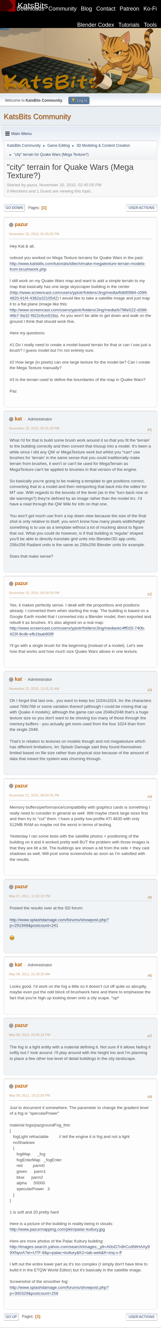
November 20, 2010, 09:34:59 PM (34, 593)
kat (18, 418)
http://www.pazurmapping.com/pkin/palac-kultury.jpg (57, 1229)
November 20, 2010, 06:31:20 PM (34, 428)
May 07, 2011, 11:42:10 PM (29, 896)
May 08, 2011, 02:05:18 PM (29, 1035)
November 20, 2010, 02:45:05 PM (34, 234)
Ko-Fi (150, 9)
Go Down (14, 208)
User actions (141, 208)
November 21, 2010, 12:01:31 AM (34, 688)
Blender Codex (95, 25)
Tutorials (129, 25)
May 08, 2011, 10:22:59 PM (29, 1095)
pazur (21, 224)
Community (62, 9)
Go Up (11, 1317)
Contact (106, 9)
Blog (86, 9)
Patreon (129, 9)
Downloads (30, 9)
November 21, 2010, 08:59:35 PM (34, 795)
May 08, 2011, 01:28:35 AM (29, 974)
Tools (150, 25)
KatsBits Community (37, 116)
